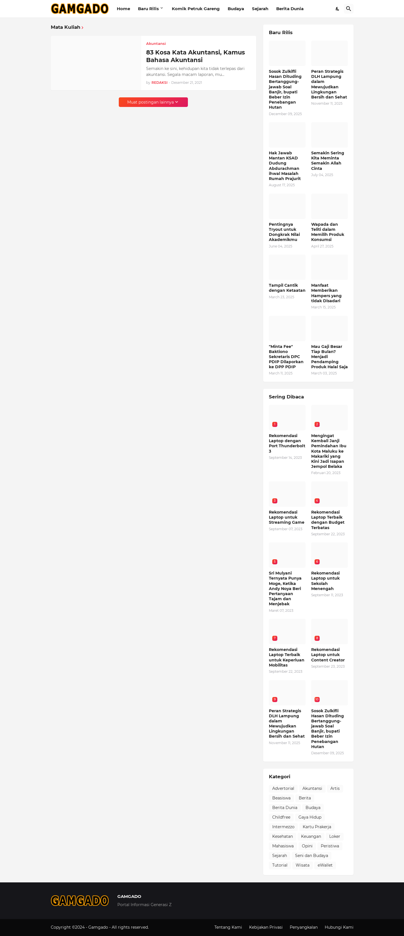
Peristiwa (330, 846)
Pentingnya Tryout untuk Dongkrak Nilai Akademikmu (284, 232)
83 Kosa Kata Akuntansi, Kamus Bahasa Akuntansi (195, 56)
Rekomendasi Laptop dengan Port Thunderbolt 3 (287, 443)
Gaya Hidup (309, 817)
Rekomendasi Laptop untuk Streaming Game (286, 517)
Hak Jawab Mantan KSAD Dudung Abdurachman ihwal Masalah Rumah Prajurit (285, 165)
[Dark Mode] (337, 9)
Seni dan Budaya (311, 855)
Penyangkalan (304, 927)
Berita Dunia (290, 8)
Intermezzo (283, 826)
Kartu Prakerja (317, 826)
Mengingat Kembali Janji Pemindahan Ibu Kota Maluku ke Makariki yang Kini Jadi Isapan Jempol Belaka (328, 451)
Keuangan (311, 836)
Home (123, 8)
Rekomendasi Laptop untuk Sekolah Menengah (325, 581)
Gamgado (98, 927)
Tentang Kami (228, 927)
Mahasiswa (283, 846)
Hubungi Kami (339, 927)
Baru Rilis (148, 8)
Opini (307, 846)
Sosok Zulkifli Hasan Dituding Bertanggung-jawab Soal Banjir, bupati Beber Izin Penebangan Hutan (285, 89)
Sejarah (260, 8)
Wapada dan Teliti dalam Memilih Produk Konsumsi (327, 232)
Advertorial (283, 788)
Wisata (302, 865)
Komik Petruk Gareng (196, 8)
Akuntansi (312, 788)
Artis (335, 788)
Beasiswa (281, 798)
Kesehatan (282, 836)
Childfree (281, 817)
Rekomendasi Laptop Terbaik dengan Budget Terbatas (327, 520)
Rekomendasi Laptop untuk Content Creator (328, 654)
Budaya (236, 8)
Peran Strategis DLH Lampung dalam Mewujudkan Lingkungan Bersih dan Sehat (329, 84)
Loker (334, 836)
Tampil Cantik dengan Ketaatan (287, 288)
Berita (305, 798)
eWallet (325, 865)
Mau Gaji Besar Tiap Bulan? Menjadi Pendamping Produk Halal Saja (329, 357)
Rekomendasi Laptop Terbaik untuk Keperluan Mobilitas (286, 657)
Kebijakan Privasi (266, 927)
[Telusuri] (349, 9)
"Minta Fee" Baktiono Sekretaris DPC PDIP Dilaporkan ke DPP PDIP (286, 357)
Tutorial (279, 865)
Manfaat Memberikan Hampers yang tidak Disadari (326, 293)
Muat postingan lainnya (150, 102)
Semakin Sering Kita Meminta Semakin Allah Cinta (327, 160)
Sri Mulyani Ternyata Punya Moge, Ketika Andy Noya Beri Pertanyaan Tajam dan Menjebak (285, 588)
